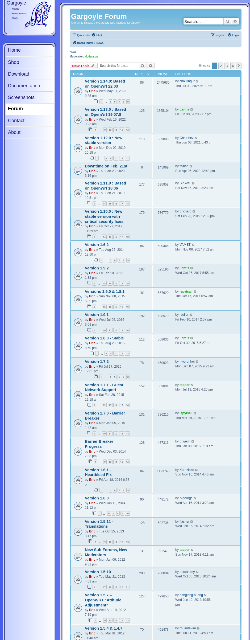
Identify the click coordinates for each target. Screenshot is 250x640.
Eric (92, 91)
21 (127, 587)
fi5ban (184, 166)
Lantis (184, 109)
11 (115, 130)
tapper (184, 385)
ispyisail (186, 291)
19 (127, 283)
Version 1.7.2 (97, 361)
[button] (238, 66)
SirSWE (185, 183)
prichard (185, 211)
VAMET (185, 245)
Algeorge (186, 498)
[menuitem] (96, 35)
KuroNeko (187, 470)
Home (14, 50)
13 (127, 130)
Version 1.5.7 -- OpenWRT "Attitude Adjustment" (103, 600)
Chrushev (186, 138)
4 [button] (233, 65)
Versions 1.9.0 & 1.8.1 (104, 291)
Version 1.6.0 (97, 498)
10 (110, 130)
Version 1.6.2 (97, 245)
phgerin (185, 441)
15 (110, 203)
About (14, 132)
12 (121, 130)
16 (115, 203)
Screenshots (21, 97)
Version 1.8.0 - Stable (104, 338)
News (73, 51)
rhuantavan (188, 628)
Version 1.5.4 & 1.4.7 (103, 628)
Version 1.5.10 (98, 572)
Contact (16, 120)
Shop (13, 62)
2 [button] (221, 65)
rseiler (184, 315)
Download (18, 74)
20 (127, 330)
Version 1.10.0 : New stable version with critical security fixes (104, 216)
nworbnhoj (187, 361)
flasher (184, 521)
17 (121, 203)
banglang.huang (191, 595)
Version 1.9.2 (97, 268)
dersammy (187, 572)
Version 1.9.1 (97, 315)
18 (127, 203)
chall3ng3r (187, 81)
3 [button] (227, 65)
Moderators (91, 56)
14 (104, 203)
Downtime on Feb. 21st (106, 166)
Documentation (24, 85)
